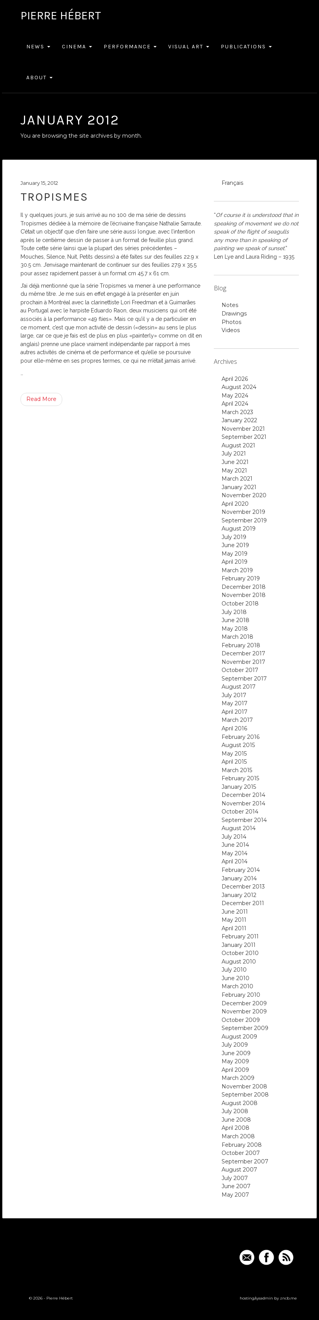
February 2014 (241, 869)
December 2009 (244, 1003)
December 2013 (243, 886)
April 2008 (235, 1127)
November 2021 (243, 428)
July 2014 (234, 836)
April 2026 (235, 378)
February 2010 (241, 994)
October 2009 (241, 1019)
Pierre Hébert (60, 15)
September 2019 (244, 520)
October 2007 (241, 1152)
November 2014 (243, 803)
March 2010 (237, 986)
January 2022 (239, 420)
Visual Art (188, 46)
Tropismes (54, 197)
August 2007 (239, 1169)
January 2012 (239, 895)
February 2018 (241, 645)
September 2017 (244, 678)
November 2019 (243, 511)
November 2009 (244, 1011)
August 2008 (240, 1103)
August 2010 (239, 961)
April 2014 (234, 861)
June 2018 (235, 620)
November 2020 (244, 495)
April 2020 (235, 503)
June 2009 (236, 1053)
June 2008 (236, 1119)
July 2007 (235, 1178)
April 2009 (235, 1069)
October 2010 (240, 953)
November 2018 (244, 595)
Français (232, 182)
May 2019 (234, 553)
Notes (230, 305)
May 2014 (234, 853)
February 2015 (240, 778)
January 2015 (239, 786)
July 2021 (234, 453)
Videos (231, 330)
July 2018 (234, 612)
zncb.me (288, 1298)
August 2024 (239, 387)
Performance (130, 46)
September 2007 (245, 1161)
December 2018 (244, 586)
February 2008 (242, 1144)
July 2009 (235, 1044)
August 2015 (238, 745)
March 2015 (237, 770)
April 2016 (234, 728)
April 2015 (234, 761)
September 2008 (245, 1094)
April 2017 (234, 711)
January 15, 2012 (39, 183)
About (39, 77)
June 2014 (235, 844)
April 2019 (234, 561)
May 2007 (235, 1194)
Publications (246, 46)
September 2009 (245, 1028)
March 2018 (237, 636)
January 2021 (239, 487)
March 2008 (238, 1136)
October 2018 (240, 603)
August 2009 (239, 1036)
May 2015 (234, 753)
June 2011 (235, 911)
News (38, 46)
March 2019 (237, 570)
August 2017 (239, 686)
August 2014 (239, 828)
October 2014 (240, 811)
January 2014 (239, 878)
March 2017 (237, 719)
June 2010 (235, 978)
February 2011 (240, 936)
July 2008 (235, 1111)
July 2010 (234, 969)
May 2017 (234, 703)
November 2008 (244, 1086)
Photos (231, 322)
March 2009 (238, 1077)
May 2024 (235, 395)
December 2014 (243, 794)
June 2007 (236, 1186)
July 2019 (234, 537)
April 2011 (234, 928)
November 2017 (243, 661)
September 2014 (244, 820)
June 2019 (235, 545)
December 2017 (243, 653)
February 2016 (240, 736)
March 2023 (237, 412)
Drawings (234, 313)
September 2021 (244, 436)
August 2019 (239, 528)
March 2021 (237, 478)
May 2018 (235, 628)
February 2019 (241, 578)
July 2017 (234, 695)
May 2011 (234, 919)
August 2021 (238, 445)
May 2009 (235, 1061)
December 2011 (243, 903)
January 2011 (239, 944)
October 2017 (240, 670)
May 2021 (234, 470)
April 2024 (235, 403)
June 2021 (235, 462)
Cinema (77, 46)
